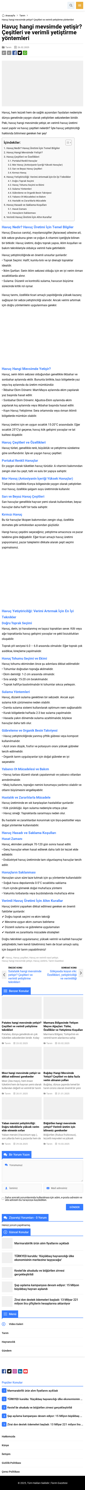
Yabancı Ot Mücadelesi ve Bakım (29, 196)
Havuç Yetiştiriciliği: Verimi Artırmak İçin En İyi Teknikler (38, 177)
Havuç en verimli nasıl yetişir (43, 957)
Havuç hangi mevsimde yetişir (17, 960)
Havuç (9, 957)
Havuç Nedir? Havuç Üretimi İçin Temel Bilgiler (33, 148)
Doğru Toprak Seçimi (23, 180)
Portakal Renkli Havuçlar (24, 160)
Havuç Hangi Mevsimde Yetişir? (24, 152)
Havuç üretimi (40, 960)
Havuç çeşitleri (20, 957)
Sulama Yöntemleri (22, 188)
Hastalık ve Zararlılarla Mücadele (29, 200)
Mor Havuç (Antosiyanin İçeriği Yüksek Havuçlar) (37, 164)
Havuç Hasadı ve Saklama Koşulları (26, 205)
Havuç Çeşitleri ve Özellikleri (22, 156)
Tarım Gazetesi (56, 960)
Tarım (22, 15)
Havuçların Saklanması (24, 212)
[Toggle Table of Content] (67, 143)
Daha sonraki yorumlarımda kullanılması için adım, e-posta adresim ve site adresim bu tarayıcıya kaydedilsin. (43, 1198)
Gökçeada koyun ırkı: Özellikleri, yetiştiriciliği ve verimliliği (62, 974)
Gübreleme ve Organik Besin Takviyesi (31, 192)
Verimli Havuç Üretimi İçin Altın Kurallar (29, 217)
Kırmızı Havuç (19, 172)
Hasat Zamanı (19, 208)
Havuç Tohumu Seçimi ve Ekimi (28, 184)
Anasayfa (8, 15)
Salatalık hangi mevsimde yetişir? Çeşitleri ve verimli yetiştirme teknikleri (25, 976)
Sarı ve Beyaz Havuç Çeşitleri (27, 168)
